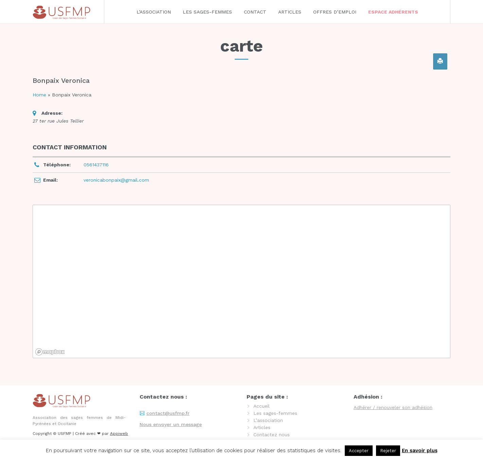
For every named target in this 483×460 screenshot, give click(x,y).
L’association (154, 12)
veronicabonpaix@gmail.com (116, 180)
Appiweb (119, 433)
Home (39, 94)
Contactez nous (271, 434)
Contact (255, 12)
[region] (241, 281)
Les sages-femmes (207, 12)
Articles (289, 12)
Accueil (261, 406)
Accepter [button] (359, 450)
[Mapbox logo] (50, 352)
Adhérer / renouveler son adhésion (393, 407)
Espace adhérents (393, 12)
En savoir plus (419, 450)
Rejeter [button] (388, 450)
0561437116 (96, 164)
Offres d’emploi (334, 12)
